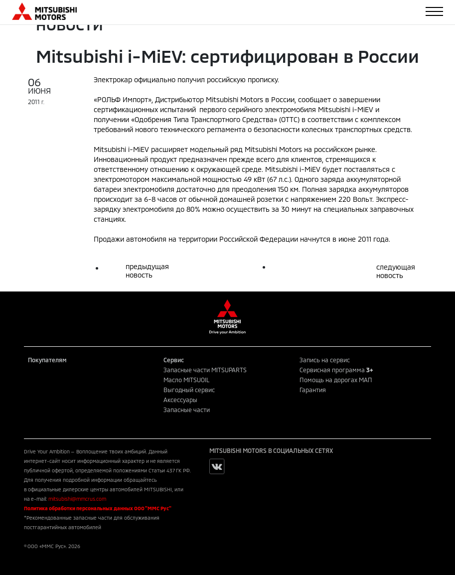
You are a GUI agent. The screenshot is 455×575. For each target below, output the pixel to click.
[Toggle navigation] (434, 11)
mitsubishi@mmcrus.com (77, 499)
